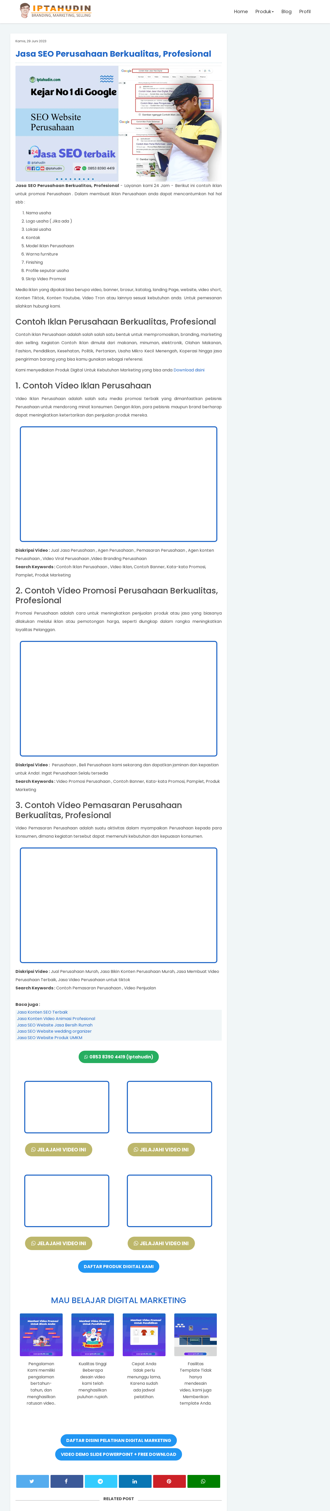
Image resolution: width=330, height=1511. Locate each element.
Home (241, 11)
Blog (287, 11)
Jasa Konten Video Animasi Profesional (56, 1019)
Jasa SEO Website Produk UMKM (49, 1038)
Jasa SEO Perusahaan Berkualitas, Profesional (113, 54)
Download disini (189, 370)
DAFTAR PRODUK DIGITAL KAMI (119, 1266)
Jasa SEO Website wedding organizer (54, 1031)
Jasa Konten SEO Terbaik (42, 1012)
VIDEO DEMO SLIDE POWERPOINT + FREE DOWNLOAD (118, 1454)
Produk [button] (264, 11)
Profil (305, 11)
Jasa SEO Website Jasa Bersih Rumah (55, 1025)
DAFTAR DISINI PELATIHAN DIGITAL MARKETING (118, 1440)
